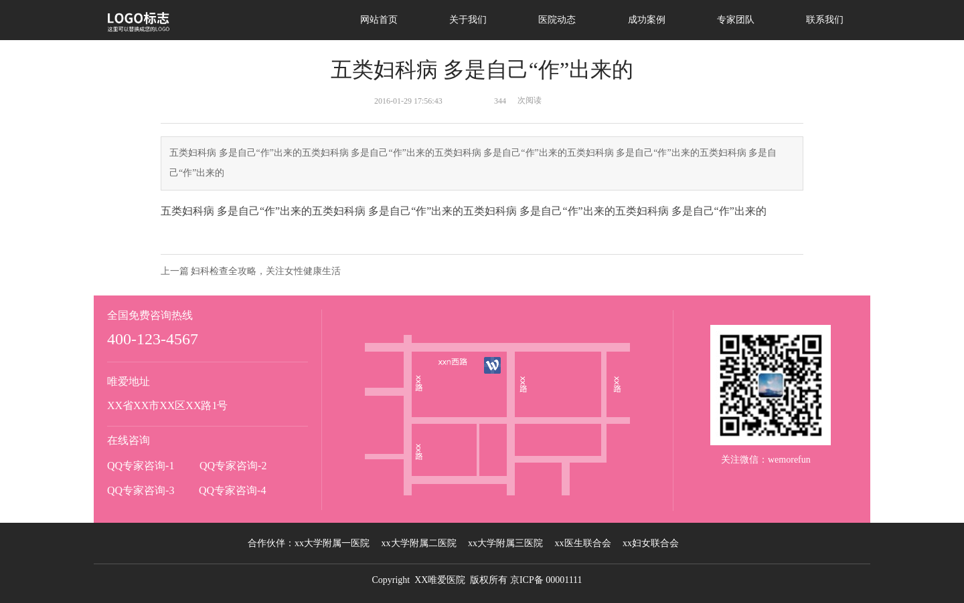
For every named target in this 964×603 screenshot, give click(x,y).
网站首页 (379, 20)
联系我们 (824, 20)
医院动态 (557, 20)
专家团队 (735, 20)
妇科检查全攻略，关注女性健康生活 (266, 271)
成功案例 (646, 20)
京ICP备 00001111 (546, 580)
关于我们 (468, 20)
